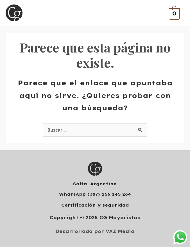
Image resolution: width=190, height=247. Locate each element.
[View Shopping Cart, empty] (173, 13)
